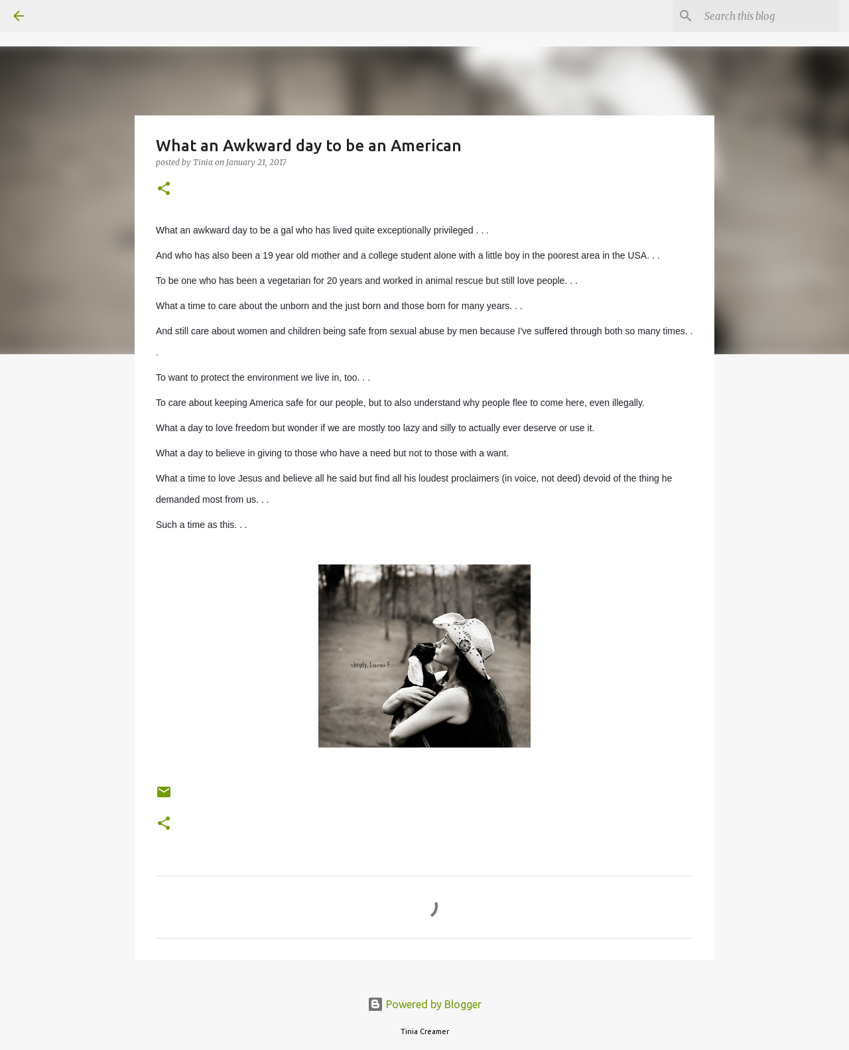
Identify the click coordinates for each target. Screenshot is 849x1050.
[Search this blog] (768, 16)
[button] (164, 189)
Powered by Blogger (424, 1004)
